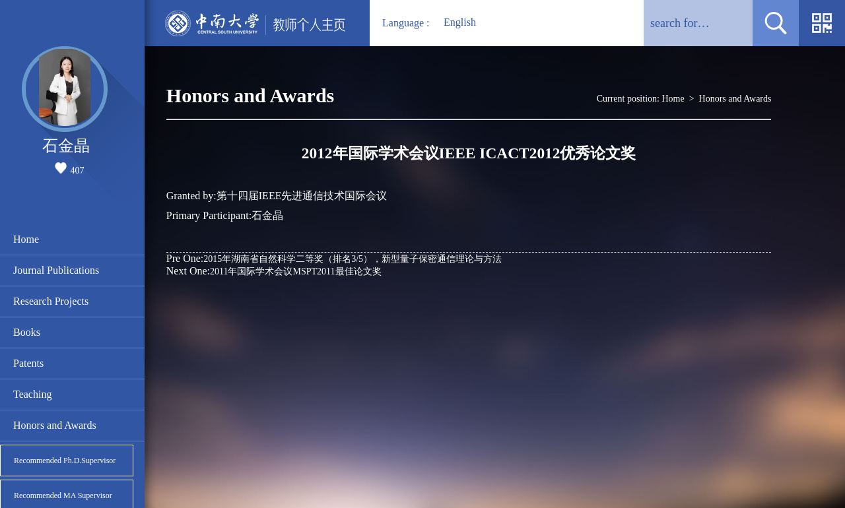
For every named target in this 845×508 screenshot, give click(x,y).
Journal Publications (56, 270)
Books (26, 332)
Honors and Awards (54, 425)
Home (26, 239)
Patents (28, 363)
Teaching (32, 394)
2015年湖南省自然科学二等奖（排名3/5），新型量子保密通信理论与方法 (334, 258)
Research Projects (50, 301)
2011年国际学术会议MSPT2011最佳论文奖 (274, 270)
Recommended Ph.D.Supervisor (65, 460)
